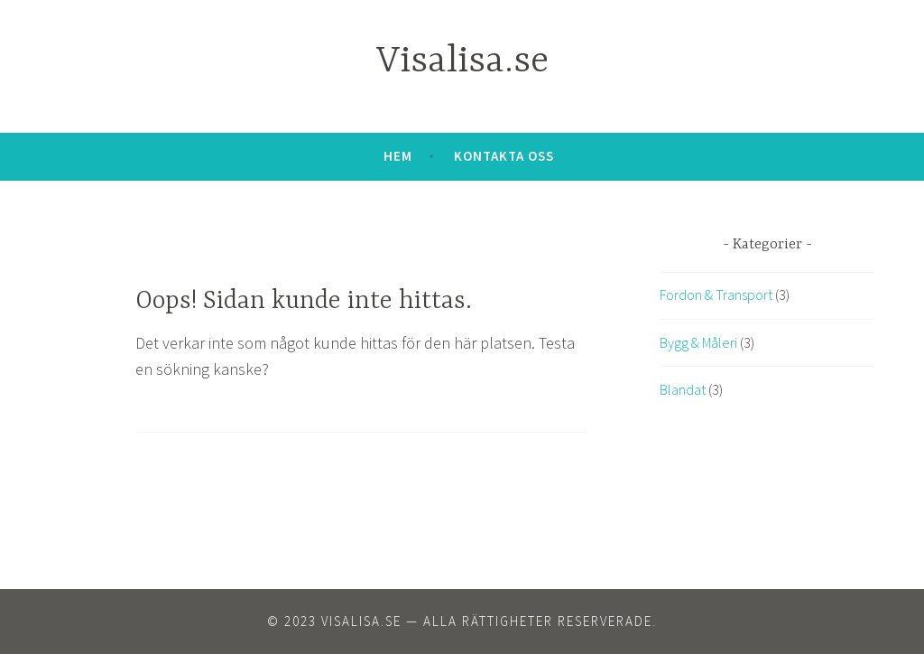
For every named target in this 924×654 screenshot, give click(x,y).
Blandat (683, 389)
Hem (397, 155)
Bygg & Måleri (698, 342)
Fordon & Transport (716, 294)
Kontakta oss (504, 155)
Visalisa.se (462, 62)
